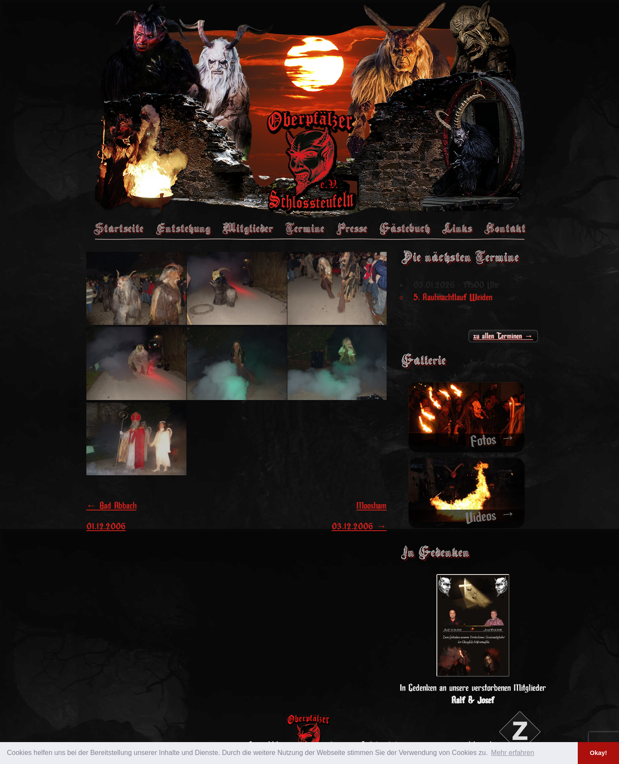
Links (457, 228)
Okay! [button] (598, 752)
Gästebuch (404, 228)
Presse (351, 228)
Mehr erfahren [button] (512, 752)
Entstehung (183, 228)
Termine (304, 228)
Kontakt (505, 228)
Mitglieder (248, 228)
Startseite (118, 228)
